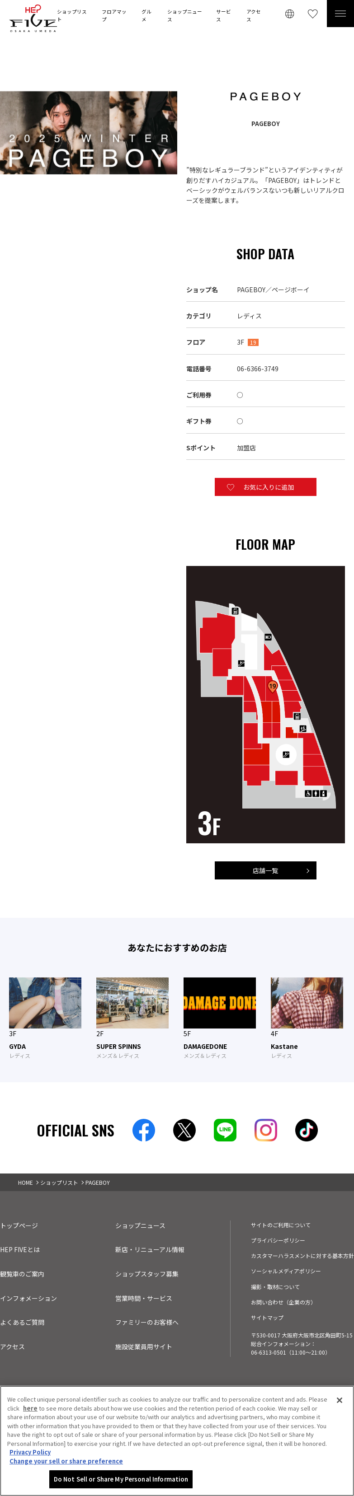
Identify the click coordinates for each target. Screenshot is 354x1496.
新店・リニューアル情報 (149, 1249)
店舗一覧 (265, 870)
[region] (177, 1441)
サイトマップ (267, 1317)
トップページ (19, 1225)
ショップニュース (184, 15)
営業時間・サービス (143, 1298)
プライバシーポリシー (278, 1240)
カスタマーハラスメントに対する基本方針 (302, 1255)
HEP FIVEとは (20, 1249)
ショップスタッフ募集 (147, 1273)
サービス (223, 15)
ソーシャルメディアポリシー (286, 1271)
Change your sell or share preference (66, 1461)
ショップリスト (72, 15)
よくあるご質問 (22, 1322)
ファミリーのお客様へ (147, 1322)
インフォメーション (28, 1298)
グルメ (146, 15)
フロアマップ (114, 15)
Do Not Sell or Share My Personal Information (121, 1479)
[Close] (339, 1400)
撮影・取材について (275, 1286)
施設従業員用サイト (143, 1346)
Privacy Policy (30, 1452)
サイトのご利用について (281, 1225)
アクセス (253, 15)
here (30, 1408)
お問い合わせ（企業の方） (283, 1302)
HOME (25, 1182)
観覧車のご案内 (22, 1273)
